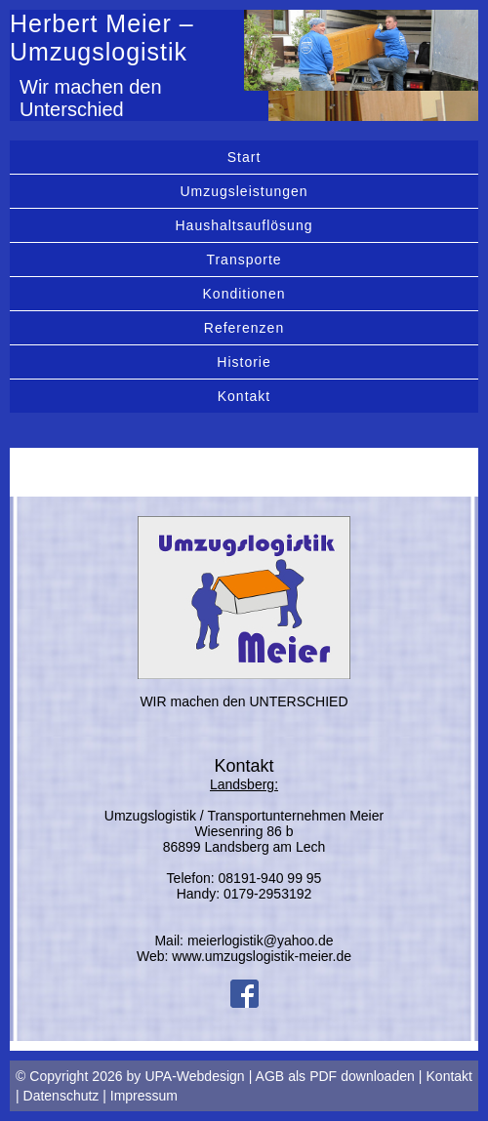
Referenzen (244, 328)
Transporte (243, 259)
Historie (243, 362)
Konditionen (244, 293)
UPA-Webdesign (194, 1076)
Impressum (144, 1095)
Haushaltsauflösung (244, 225)
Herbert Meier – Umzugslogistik (102, 37)
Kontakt (244, 396)
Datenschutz (61, 1095)
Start (244, 157)
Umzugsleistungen (243, 191)
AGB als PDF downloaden (335, 1076)
